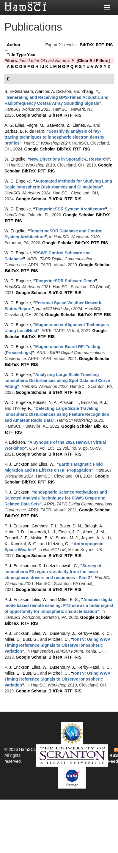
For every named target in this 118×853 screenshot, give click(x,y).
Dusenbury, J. (62, 633)
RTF (100, 44)
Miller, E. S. (68, 599)
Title (11, 54)
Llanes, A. (82, 125)
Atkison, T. (69, 402)
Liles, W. (46, 464)
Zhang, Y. (90, 91)
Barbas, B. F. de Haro (24, 131)
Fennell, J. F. (16, 537)
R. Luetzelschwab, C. (58, 565)
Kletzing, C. (58, 543)
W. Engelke (15, 159)
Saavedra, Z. (58, 125)
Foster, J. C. (69, 531)
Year (31, 54)
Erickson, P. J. (94, 402)
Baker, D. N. (70, 526)
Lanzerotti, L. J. (42, 531)
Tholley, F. (21, 408)
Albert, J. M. (94, 531)
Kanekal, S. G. (24, 543)
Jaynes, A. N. (93, 537)
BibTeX (87, 44)
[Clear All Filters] (93, 60)
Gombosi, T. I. (44, 526)
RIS (109, 44)
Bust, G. (30, 639)
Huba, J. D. (14, 531)
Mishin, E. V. (41, 537)
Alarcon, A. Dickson (53, 91)
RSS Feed (113, 756)
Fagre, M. (35, 125)
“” (54, 137)
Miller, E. (12, 639)
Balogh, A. (93, 526)
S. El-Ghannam (18, 91)
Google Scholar (31, 115)
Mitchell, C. (58, 639)
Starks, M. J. (67, 537)
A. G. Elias (14, 125)
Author (14, 44)
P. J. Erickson (16, 464)
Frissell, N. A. (45, 402)
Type (21, 54)
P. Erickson (14, 442)
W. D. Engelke (17, 181)
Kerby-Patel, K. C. (94, 633)
